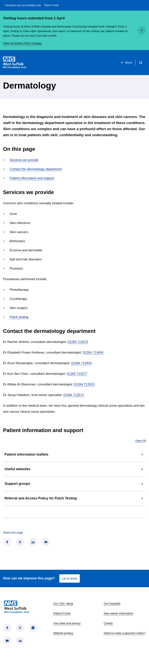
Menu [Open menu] (126, 62)
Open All (140, 440)
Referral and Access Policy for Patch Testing (74, 498)
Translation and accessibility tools (23, 5)
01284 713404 (93, 352)
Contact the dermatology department (36, 169)
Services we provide (24, 160)
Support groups (74, 484)
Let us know (69, 578)
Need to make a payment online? (124, 633)
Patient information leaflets (74, 454)
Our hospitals (112, 603)
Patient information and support (32, 178)
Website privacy (63, 633)
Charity (108, 623)
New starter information (118, 613)
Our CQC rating (63, 603)
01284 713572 (77, 342)
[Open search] (140, 62)
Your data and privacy (67, 623)
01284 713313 (84, 384)
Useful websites (74, 469)
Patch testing (19, 317)
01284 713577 (77, 374)
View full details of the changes (22, 43)
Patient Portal (51, 5)
